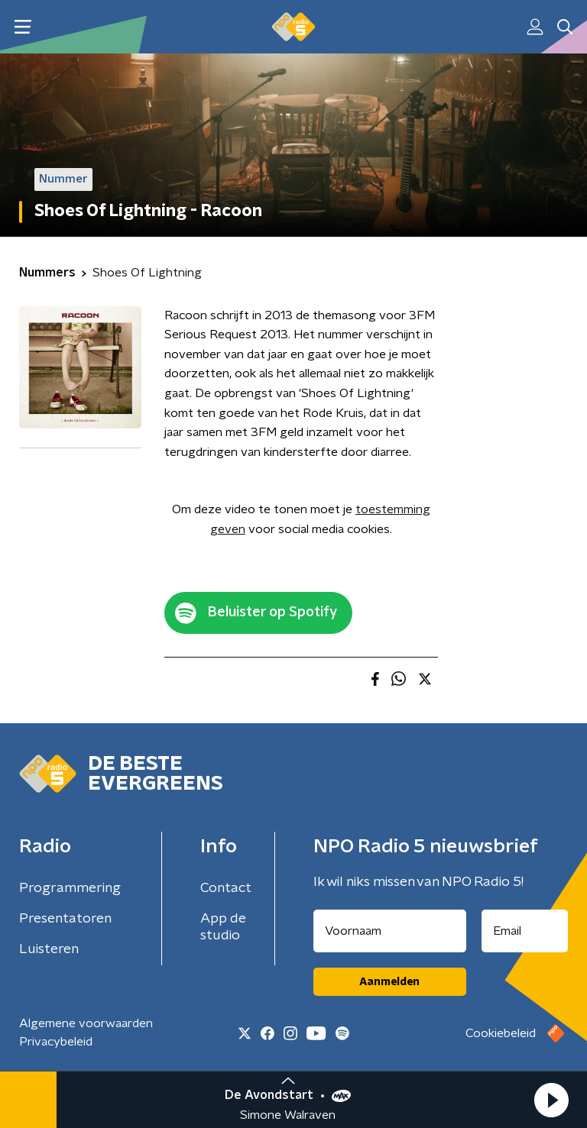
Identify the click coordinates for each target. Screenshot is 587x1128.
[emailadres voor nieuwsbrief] (525, 931)
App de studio (223, 927)
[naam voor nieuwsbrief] (389, 931)
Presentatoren (65, 919)
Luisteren (49, 949)
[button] (551, 1099)
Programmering (70, 888)
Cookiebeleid (500, 1033)
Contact (225, 888)
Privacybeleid (55, 1042)
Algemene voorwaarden (86, 1023)
